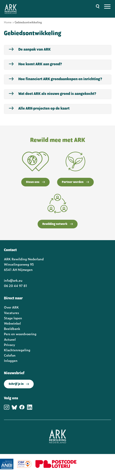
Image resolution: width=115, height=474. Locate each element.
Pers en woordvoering (20, 333)
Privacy (9, 344)
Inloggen (11, 360)
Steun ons (35, 182)
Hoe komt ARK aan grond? (40, 64)
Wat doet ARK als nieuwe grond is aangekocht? (57, 94)
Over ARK (11, 307)
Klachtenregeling (17, 350)
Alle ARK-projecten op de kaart (44, 109)
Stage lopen (13, 318)
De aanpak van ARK (34, 50)
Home (8, 22)
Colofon (10, 355)
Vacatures (11, 312)
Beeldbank (12, 328)
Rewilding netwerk (57, 224)
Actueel (10, 339)
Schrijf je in (19, 384)
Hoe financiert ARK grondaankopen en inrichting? (60, 79)
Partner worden (75, 182)
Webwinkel (12, 323)
